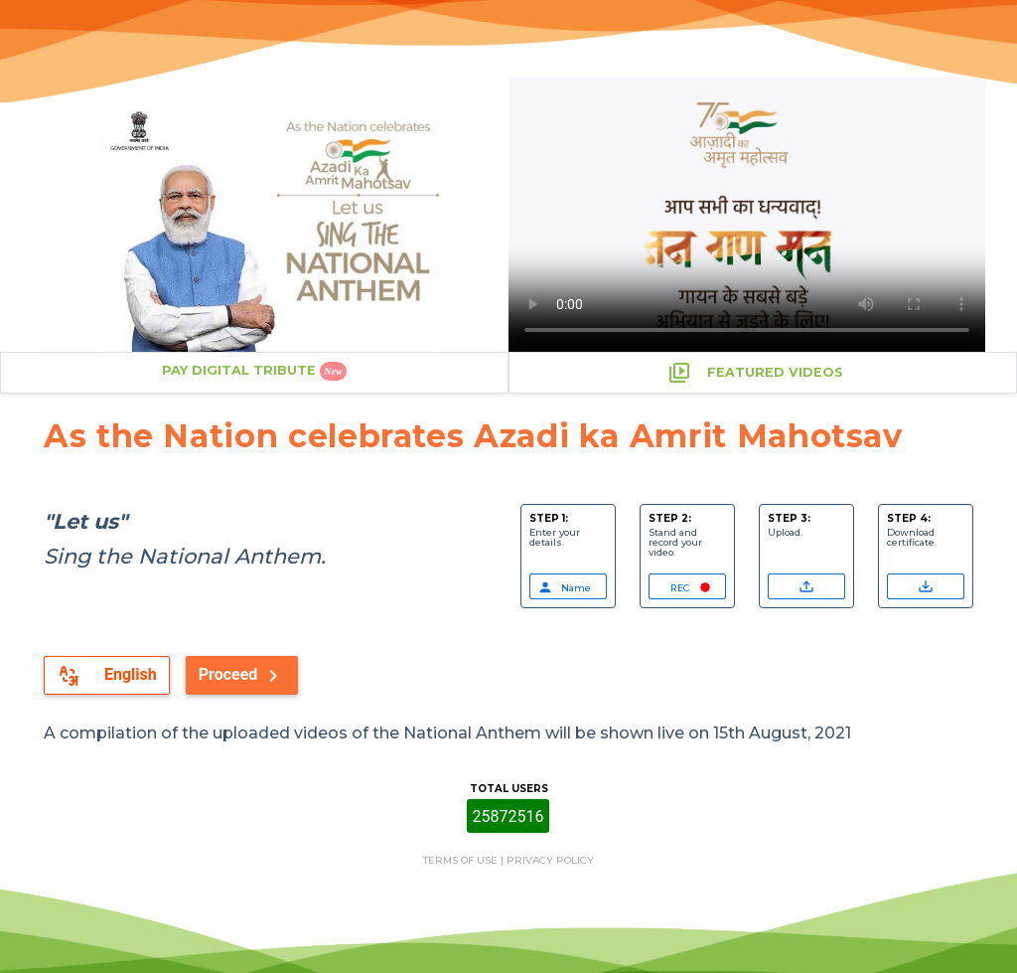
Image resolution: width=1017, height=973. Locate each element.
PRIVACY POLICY (550, 860)
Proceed (242, 676)
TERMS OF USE (460, 860)
